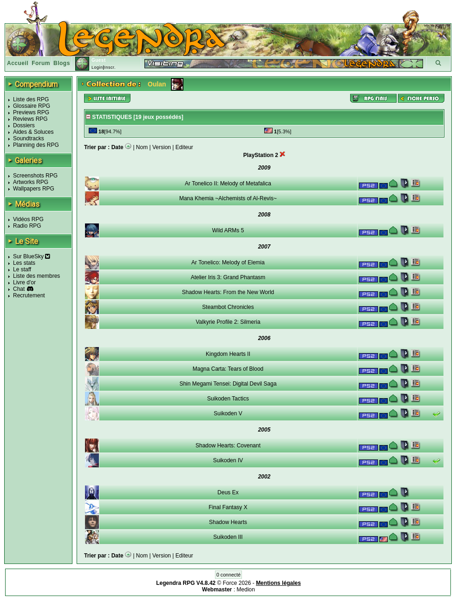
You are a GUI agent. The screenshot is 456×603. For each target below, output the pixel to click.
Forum (41, 63)
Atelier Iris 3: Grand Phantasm (228, 277)
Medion (246, 589)
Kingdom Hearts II (228, 354)
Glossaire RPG (31, 106)
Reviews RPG (30, 119)
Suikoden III (227, 537)
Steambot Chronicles (228, 307)
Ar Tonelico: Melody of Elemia (228, 262)
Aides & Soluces (33, 132)
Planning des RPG (36, 145)
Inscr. (110, 67)
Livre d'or (24, 282)
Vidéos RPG (28, 219)
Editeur (184, 147)
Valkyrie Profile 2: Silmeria (227, 322)
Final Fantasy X (227, 507)
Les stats (24, 263)
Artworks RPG (30, 182)
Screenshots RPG (35, 175)
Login (97, 67)
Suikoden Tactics (228, 398)
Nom (142, 147)
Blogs (61, 63)
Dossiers (24, 125)
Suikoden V (228, 413)
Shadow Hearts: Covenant (228, 445)
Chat (19, 289)
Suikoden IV (228, 460)
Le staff (22, 269)
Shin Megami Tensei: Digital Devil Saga (227, 383)
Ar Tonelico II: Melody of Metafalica (228, 183)
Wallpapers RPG (33, 188)
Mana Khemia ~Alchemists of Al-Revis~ (228, 198)
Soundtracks (28, 138)
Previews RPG (31, 112)
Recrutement (29, 295)
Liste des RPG (31, 99)
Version (161, 147)
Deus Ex (227, 492)
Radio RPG (27, 226)
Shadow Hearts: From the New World (228, 292)
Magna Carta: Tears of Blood (228, 369)
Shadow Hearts (228, 522)
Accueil (17, 63)
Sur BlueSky (31, 256)
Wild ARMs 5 (228, 230)
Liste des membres (36, 276)
